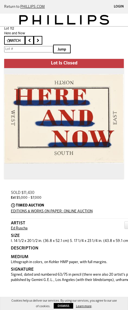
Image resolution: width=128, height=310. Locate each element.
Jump (62, 49)
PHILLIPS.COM (32, 7)
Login (119, 6)
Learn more (84, 306)
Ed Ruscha (19, 228)
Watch (15, 41)
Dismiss (63, 305)
